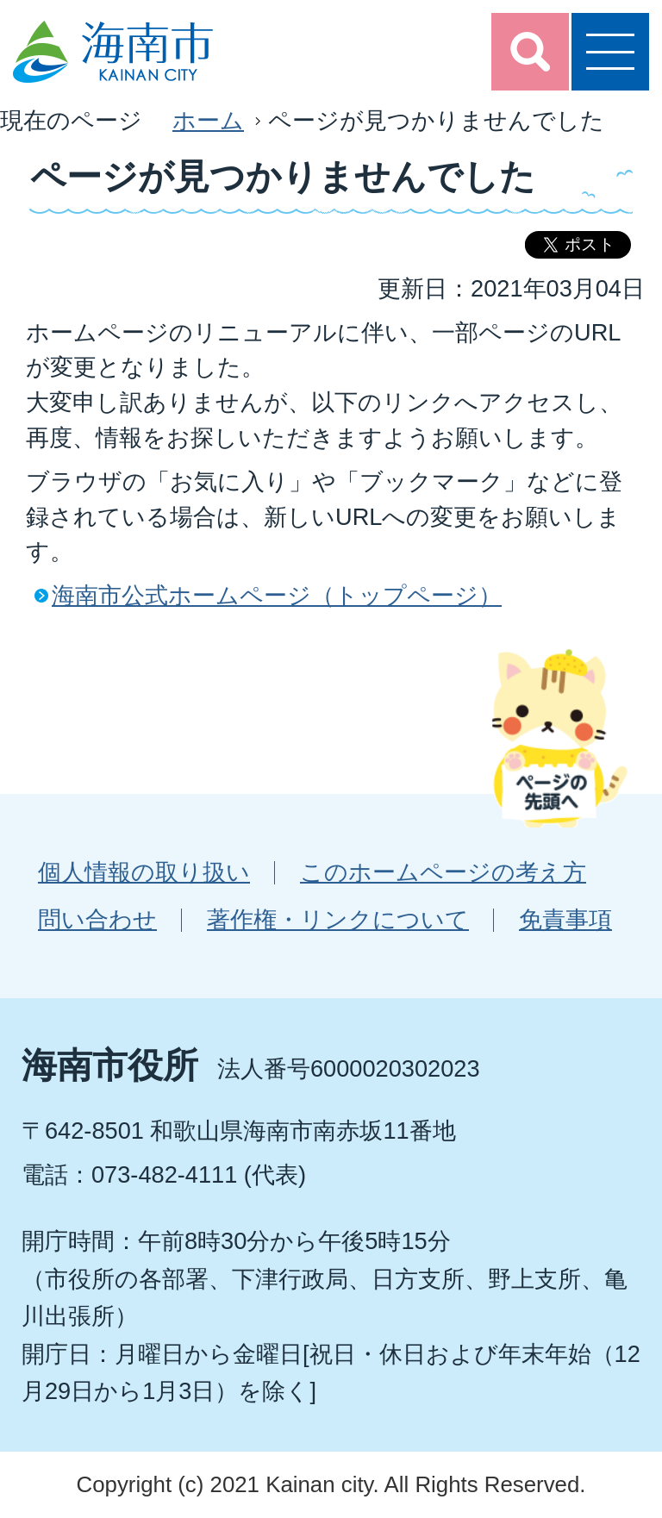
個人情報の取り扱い (144, 872)
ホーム (208, 120)
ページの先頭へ (559, 738)
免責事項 (565, 919)
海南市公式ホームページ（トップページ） (277, 595)
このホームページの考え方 (443, 872)
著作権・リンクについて (338, 919)
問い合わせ (97, 919)
